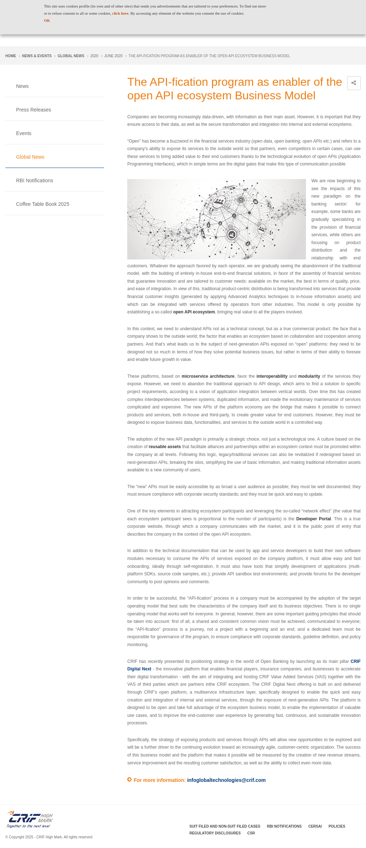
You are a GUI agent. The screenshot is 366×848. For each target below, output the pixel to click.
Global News (71, 56)
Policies (336, 826)
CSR (251, 833)
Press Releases (33, 110)
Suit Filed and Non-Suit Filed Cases (224, 826)
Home (10, 56)
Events (23, 133)
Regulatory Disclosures (215, 833)
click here (120, 13)
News (22, 86)
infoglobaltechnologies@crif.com (226, 780)
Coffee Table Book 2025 (42, 204)
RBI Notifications (34, 180)
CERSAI (315, 826)
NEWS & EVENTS (37, 56)
